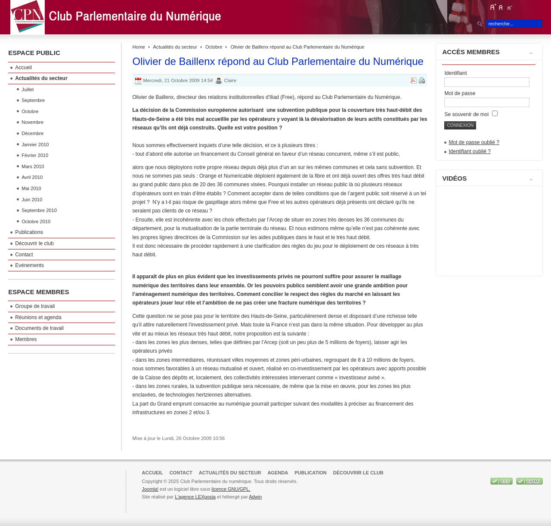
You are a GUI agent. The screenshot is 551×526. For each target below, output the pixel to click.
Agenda (277, 472)
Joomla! (150, 489)
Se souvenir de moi (470, 114)
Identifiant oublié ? (469, 151)
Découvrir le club (358, 472)
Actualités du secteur (175, 46)
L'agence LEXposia (195, 496)
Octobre (213, 46)
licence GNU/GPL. (230, 489)
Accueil (152, 472)
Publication (310, 472)
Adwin (255, 496)
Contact (181, 472)
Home (139, 46)
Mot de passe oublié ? (474, 142)
